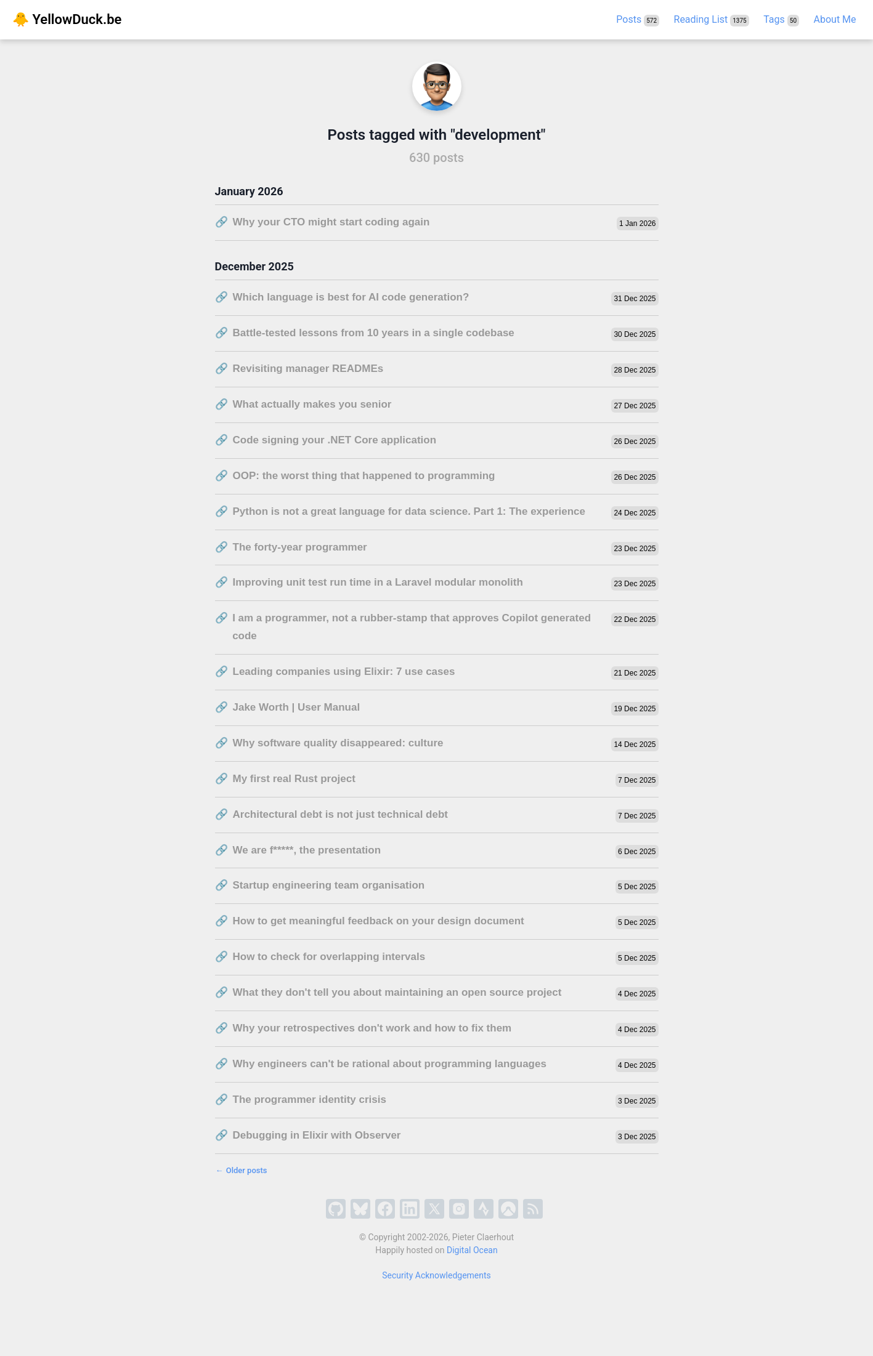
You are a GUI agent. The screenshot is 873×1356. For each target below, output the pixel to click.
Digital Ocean (472, 1250)
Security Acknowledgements (436, 1275)
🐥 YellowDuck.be (66, 19)
